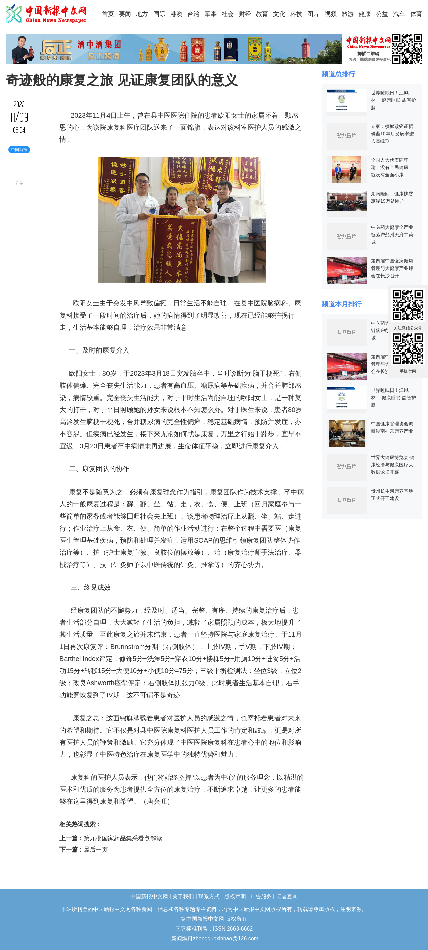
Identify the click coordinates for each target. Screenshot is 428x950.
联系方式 (209, 896)
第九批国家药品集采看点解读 (123, 838)
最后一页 (96, 849)
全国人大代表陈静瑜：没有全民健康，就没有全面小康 (392, 167)
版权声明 (235, 896)
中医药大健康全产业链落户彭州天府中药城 (392, 234)
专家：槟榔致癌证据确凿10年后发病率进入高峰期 (392, 134)
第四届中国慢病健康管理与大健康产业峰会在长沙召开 (392, 268)
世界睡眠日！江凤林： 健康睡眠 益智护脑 (393, 100)
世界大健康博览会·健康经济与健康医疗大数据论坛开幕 (393, 465)
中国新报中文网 (46, 13)
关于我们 (183, 896)
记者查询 (287, 896)
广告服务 (261, 896)
